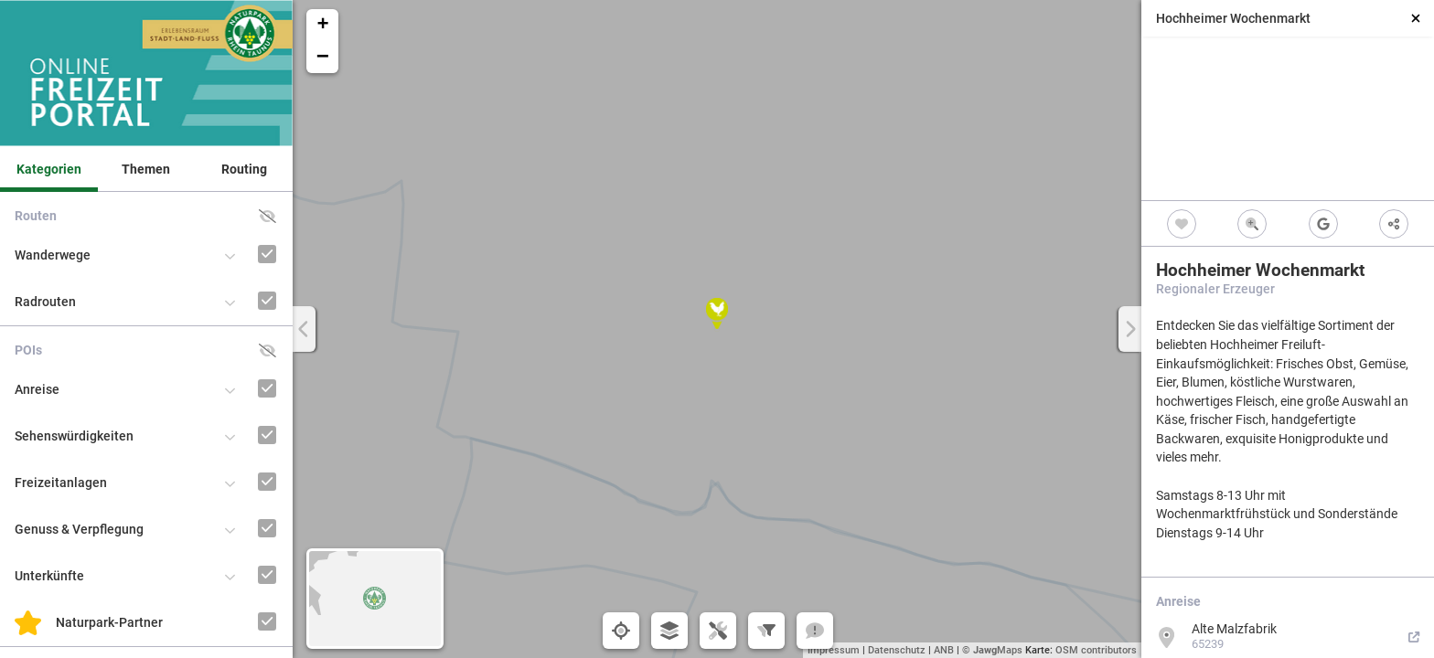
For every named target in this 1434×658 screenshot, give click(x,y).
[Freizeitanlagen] (241, 464)
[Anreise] (241, 371)
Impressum (834, 650)
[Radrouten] (241, 283)
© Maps (992, 650)
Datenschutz (897, 650)
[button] (717, 313)
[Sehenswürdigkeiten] (241, 418)
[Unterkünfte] (241, 557)
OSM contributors (1096, 650)
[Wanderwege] (241, 237)
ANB (944, 650)
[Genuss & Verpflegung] (241, 511)
